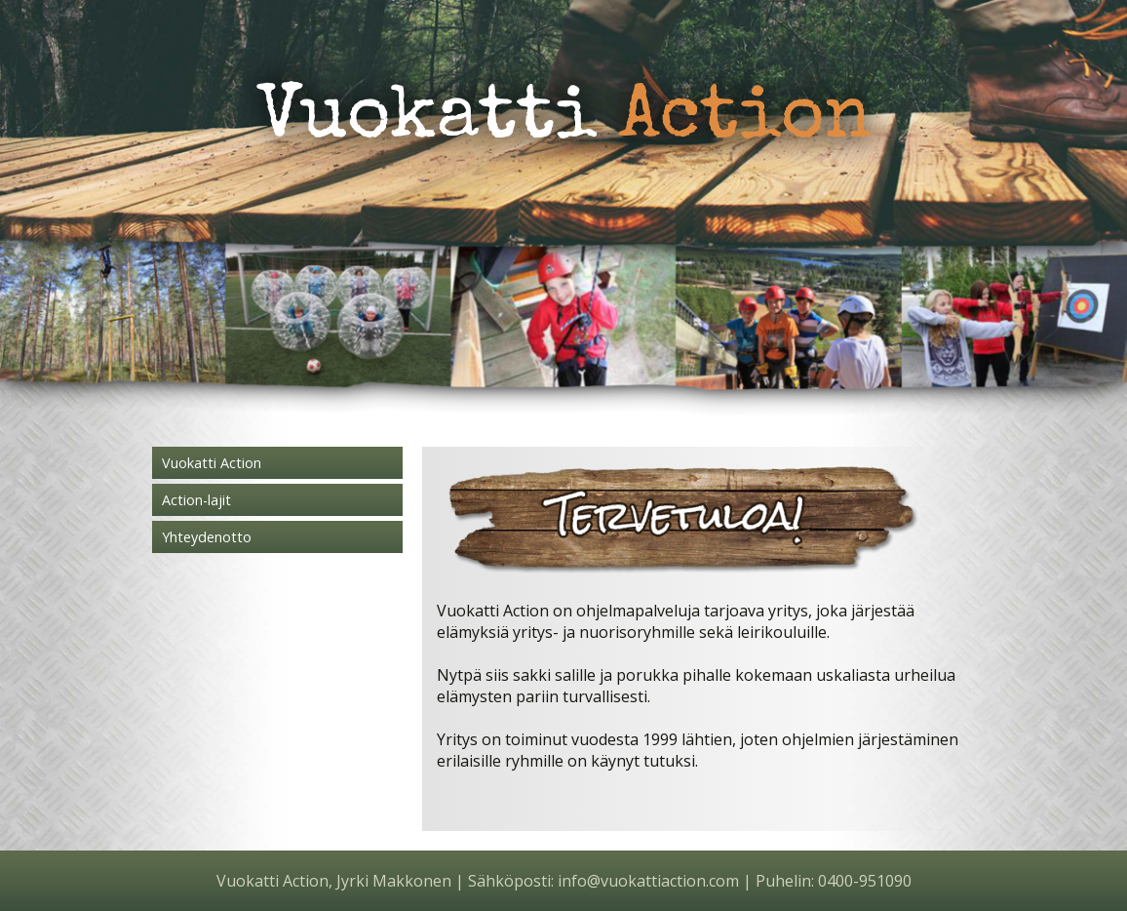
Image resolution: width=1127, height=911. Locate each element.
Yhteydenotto (207, 537)
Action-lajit (196, 500)
